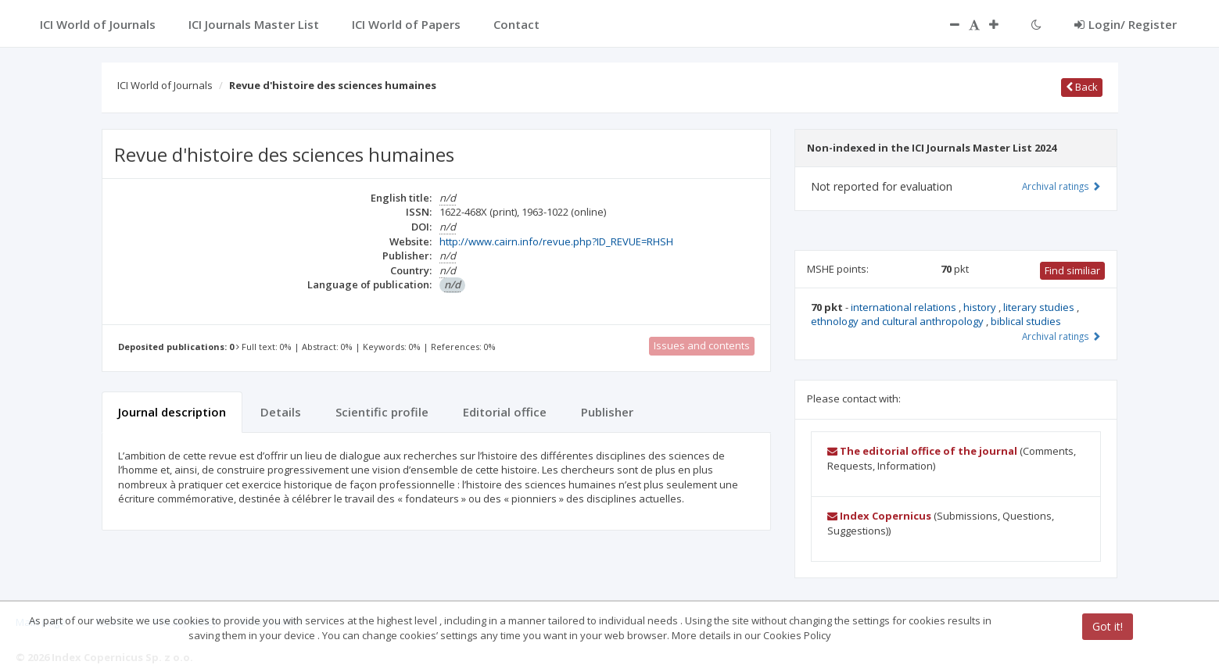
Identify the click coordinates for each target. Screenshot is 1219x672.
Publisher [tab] (607, 412)
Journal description (172, 412)
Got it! (1107, 626)
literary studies (1040, 307)
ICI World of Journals (165, 85)
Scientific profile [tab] (381, 412)
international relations (905, 307)
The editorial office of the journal (922, 451)
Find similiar (1072, 270)
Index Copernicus (879, 516)
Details (280, 412)
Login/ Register (1125, 24)
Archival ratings (1061, 186)
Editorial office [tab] (505, 412)
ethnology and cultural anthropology (898, 321)
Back (1082, 87)
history (981, 307)
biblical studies (1026, 321)
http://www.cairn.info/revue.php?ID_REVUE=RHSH (556, 241)
